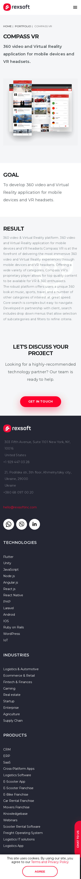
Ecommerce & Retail (19, 676)
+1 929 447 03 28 (16, 462)
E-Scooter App (14, 782)
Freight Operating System (23, 833)
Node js (9, 576)
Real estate (12, 695)
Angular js (10, 582)
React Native (13, 595)
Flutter (8, 557)
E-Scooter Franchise (18, 788)
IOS (6, 621)
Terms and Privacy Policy (50, 862)
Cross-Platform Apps (18, 769)
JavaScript (11, 569)
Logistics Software (17, 775)
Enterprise (11, 708)
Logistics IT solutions (19, 839)
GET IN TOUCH (40, 401)
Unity (7, 563)
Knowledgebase (15, 814)
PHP (7, 602)
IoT (5, 640)
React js (9, 589)
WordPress (11, 634)
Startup (8, 701)
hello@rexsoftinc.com (20, 507)
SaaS (7, 762)
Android (9, 615)
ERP (6, 756)
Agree (40, 871)
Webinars (10, 820)
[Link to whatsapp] (8, 524)
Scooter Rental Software (21, 827)
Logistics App (13, 846)
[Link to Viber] (21, 524)
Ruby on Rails (13, 627)
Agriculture (11, 714)
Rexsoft (17, 428)
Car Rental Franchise (18, 801)
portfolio (23, 26)
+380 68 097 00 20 (18, 492)
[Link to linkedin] (34, 524)
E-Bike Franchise (15, 794)
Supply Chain (13, 721)
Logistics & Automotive (21, 669)
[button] (75, 7)
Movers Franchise (16, 807)
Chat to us (77, 839)
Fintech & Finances (17, 682)
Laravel (8, 608)
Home (7, 26)
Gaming (9, 688)
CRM (7, 749)
